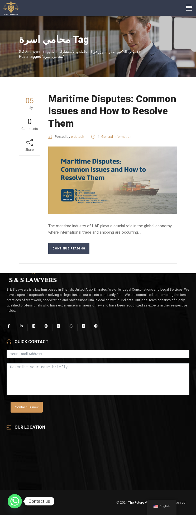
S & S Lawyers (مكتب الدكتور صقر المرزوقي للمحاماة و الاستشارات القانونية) (78, 52)
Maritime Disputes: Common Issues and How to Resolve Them (112, 111)
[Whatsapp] (15, 501)
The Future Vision (141, 502)
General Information (116, 137)
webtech (77, 137)
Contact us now (27, 407)
